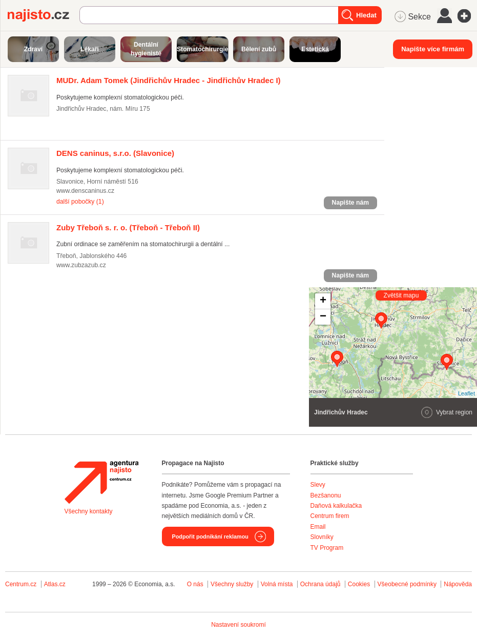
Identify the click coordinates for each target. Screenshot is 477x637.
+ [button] (323, 301)
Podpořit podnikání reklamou (210, 536)
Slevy (317, 484)
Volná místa (277, 584)
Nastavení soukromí (238, 624)
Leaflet (466, 393)
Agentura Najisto (101, 482)
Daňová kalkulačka (336, 505)
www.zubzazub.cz (81, 265)
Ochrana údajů (320, 584)
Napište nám (350, 202)
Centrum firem (329, 516)
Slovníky (322, 537)
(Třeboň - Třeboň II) (128, 227)
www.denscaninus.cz (85, 190)
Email (318, 526)
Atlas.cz (55, 584)
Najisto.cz (43, 15)
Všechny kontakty (89, 511)
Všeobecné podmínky (407, 584)
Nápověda (458, 584)
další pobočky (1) (80, 201)
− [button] (323, 317)
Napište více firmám (432, 49)
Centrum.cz (20, 584)
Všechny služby (233, 584)
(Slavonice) (115, 153)
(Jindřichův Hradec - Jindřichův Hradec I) (168, 80)
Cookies (359, 584)
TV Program (327, 547)
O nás (195, 584)
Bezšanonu (325, 495)
